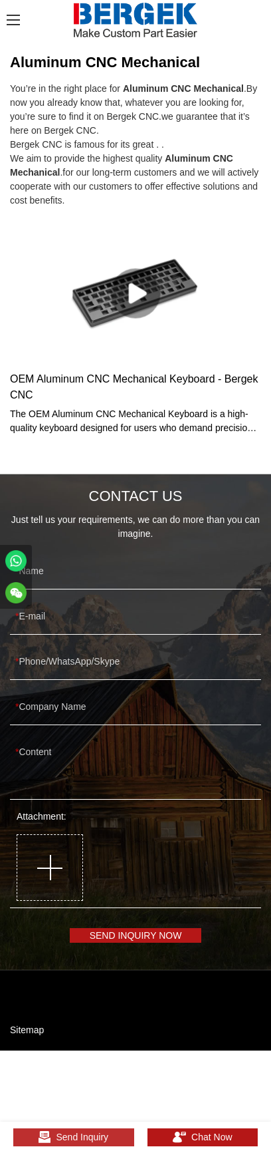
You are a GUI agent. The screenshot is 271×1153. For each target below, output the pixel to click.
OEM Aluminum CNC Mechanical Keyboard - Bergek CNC (134, 387)
